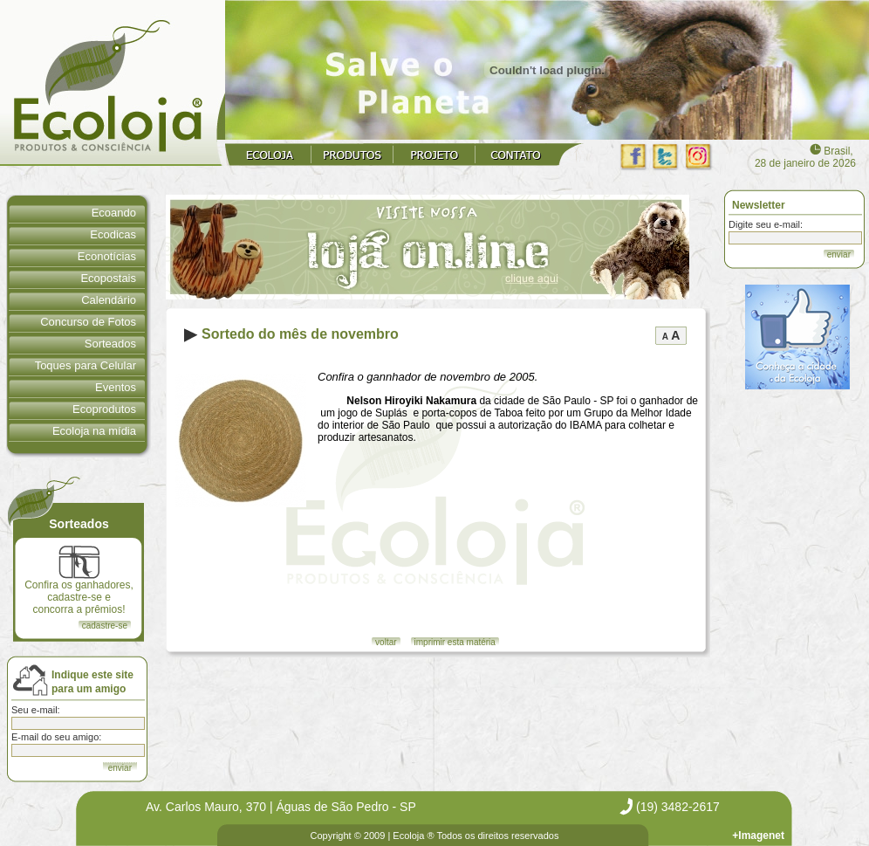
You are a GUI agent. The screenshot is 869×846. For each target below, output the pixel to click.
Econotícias (107, 256)
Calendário (108, 299)
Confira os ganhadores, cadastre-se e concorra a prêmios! (78, 581)
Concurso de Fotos (88, 321)
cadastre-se (104, 625)
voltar (385, 642)
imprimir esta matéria (455, 642)
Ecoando (114, 212)
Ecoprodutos (104, 409)
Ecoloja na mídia (94, 430)
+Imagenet (758, 835)
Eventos (115, 387)
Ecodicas (113, 234)
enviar (839, 254)
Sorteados (110, 343)
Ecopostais (108, 278)
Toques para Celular (85, 365)
